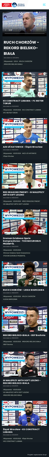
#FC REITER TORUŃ (10, 113)
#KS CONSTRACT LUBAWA (31, 110)
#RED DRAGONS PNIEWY (31, 201)
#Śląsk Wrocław (8, 156)
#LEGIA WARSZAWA (10, 299)
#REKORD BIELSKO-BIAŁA (13, 64)
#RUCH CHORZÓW (25, 61)
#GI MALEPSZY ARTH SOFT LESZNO (16, 204)
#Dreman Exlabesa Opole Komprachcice (16, 253)
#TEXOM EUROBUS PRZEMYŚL (14, 256)
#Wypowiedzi (8, 61)
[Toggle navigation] (44, 5)
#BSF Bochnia (8, 344)
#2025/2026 (17, 110)
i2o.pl (44, 455)
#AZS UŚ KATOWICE (29, 153)
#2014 (16, 61)
